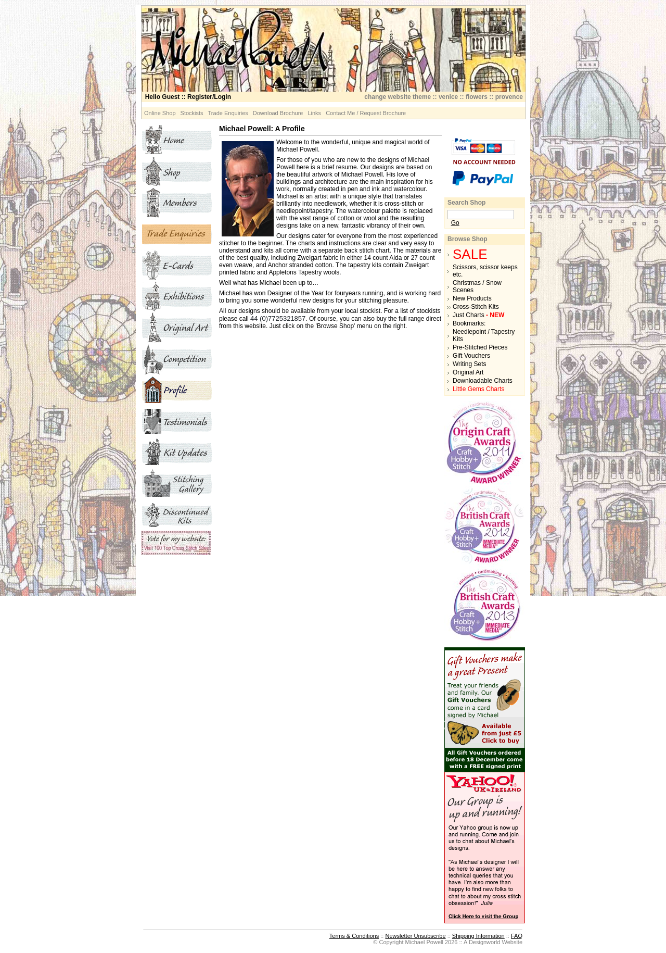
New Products (472, 298)
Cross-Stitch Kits (476, 306)
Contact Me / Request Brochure (366, 113)
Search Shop (466, 202)
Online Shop (160, 113)
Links (314, 113)
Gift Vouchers (471, 355)
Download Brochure (278, 113)
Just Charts (478, 315)
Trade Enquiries (228, 113)
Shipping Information (478, 936)
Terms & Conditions (354, 936)
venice (448, 97)
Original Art (468, 372)
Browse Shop (467, 239)
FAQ (516, 936)
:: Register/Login (188, 97)
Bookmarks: (469, 323)
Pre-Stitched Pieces (480, 347)
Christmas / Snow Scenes (477, 286)
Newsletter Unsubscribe (415, 936)
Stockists (192, 113)
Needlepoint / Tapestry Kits (484, 335)
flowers (477, 97)
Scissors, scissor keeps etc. (485, 271)
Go (455, 223)
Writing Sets (469, 364)
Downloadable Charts (483, 380)
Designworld (485, 942)
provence (509, 97)
